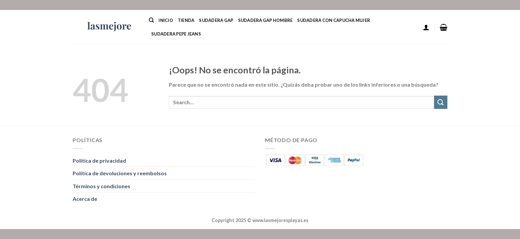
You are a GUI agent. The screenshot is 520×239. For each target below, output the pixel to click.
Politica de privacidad (99, 160)
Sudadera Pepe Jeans (176, 34)
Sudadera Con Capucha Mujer (333, 20)
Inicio (166, 20)
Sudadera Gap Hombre (265, 20)
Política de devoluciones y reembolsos (120, 173)
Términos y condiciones (101, 186)
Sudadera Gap (216, 20)
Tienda (186, 20)
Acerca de (85, 199)
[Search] (151, 20)
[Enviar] (440, 102)
